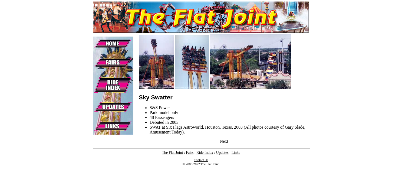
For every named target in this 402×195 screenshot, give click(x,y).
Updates (222, 153)
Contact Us (201, 160)
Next (224, 141)
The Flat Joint (172, 153)
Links (236, 153)
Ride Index (204, 153)
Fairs (189, 153)
